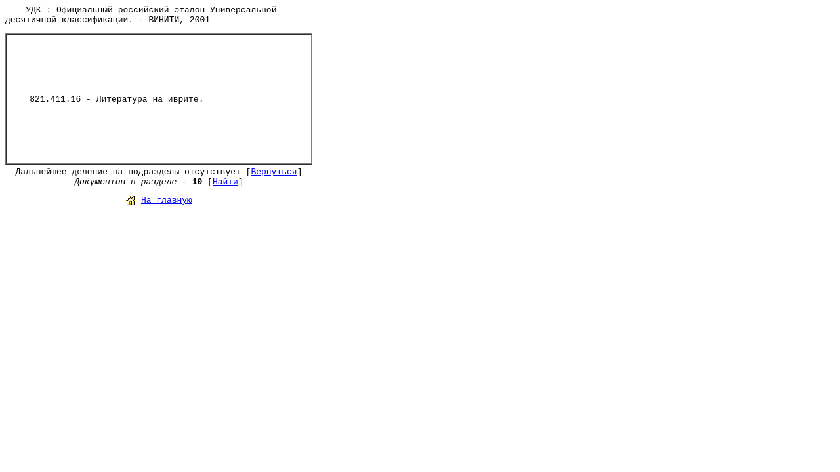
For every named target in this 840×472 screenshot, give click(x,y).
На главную (166, 200)
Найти (225, 182)
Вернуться (274, 172)
